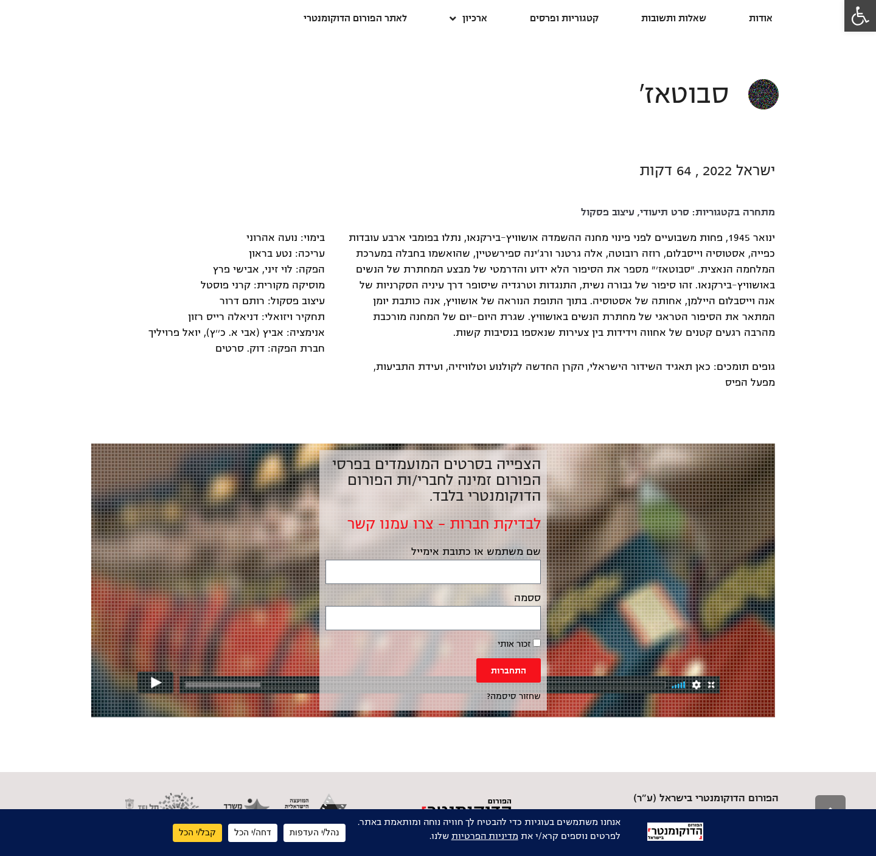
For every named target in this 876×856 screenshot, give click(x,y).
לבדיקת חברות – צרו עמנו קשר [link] (444, 524)
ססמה (527, 598)
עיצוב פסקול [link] (607, 212)
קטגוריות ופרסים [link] (564, 18)
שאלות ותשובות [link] (673, 18)
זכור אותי (519, 644)
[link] (860, 16)
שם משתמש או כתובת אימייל (476, 551)
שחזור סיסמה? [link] (514, 696)
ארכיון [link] (468, 18)
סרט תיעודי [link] (664, 212)
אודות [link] (761, 18)
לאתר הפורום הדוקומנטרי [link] (355, 18)
